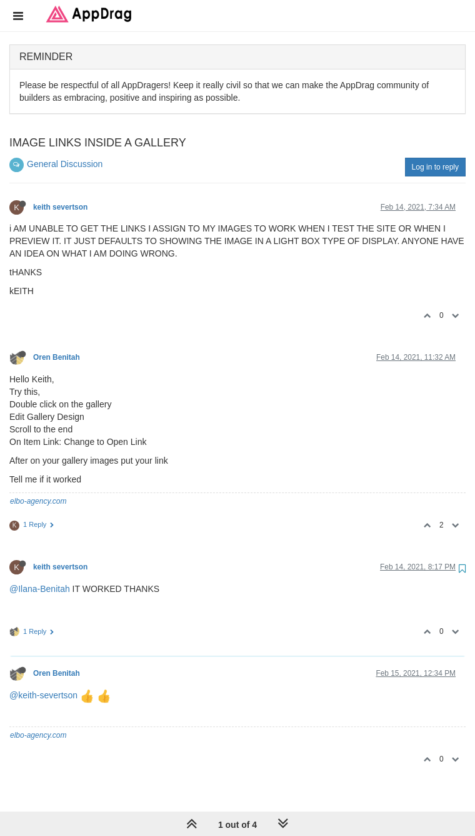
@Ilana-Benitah (39, 589)
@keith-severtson (43, 695)
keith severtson (60, 207)
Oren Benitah (56, 357)
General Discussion (64, 164)
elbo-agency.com (38, 501)
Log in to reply (435, 167)
